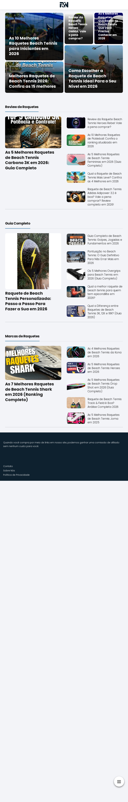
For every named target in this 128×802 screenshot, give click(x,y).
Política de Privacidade (16, 474)
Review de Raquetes (22, 107)
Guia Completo (17, 223)
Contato (8, 466)
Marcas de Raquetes (22, 336)
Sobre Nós (9, 470)
